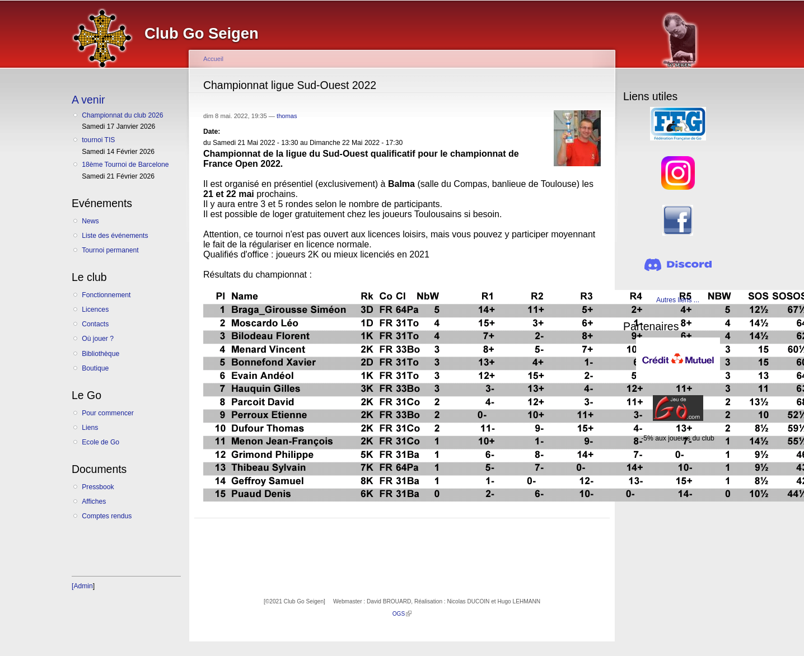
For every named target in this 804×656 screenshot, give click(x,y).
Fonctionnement (106, 295)
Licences (95, 309)
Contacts (95, 324)
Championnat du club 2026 (122, 115)
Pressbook (98, 487)
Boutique (95, 368)
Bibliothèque (100, 354)
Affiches (94, 501)
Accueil (213, 58)
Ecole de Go (100, 442)
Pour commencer (108, 413)
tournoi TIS (98, 140)
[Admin (82, 586)
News (90, 221)
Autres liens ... (677, 300)
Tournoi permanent (110, 250)
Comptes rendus (107, 516)
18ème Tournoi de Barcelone (125, 164)
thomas (287, 116)
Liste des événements (115, 236)
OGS (402, 614)
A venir (88, 99)
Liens (90, 428)
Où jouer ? (98, 339)
